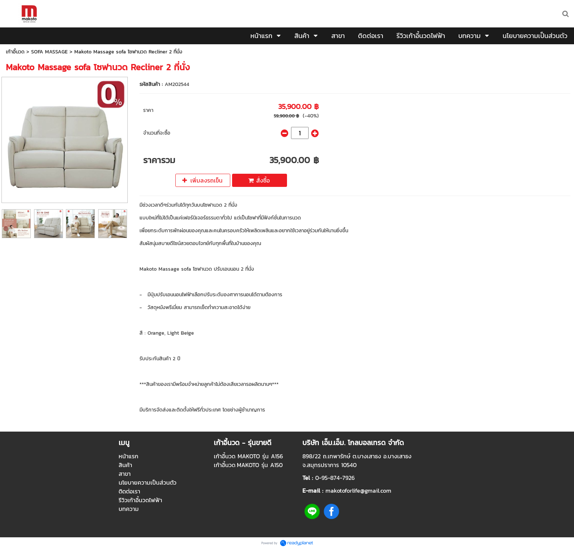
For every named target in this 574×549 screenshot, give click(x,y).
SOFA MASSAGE (49, 52)
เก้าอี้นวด (15, 52)
